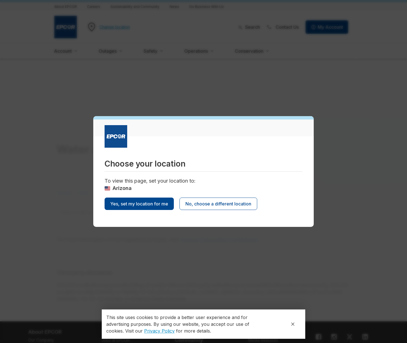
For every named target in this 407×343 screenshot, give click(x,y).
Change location (114, 27)
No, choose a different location (218, 204)
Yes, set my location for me (139, 204)
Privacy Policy (159, 331)
